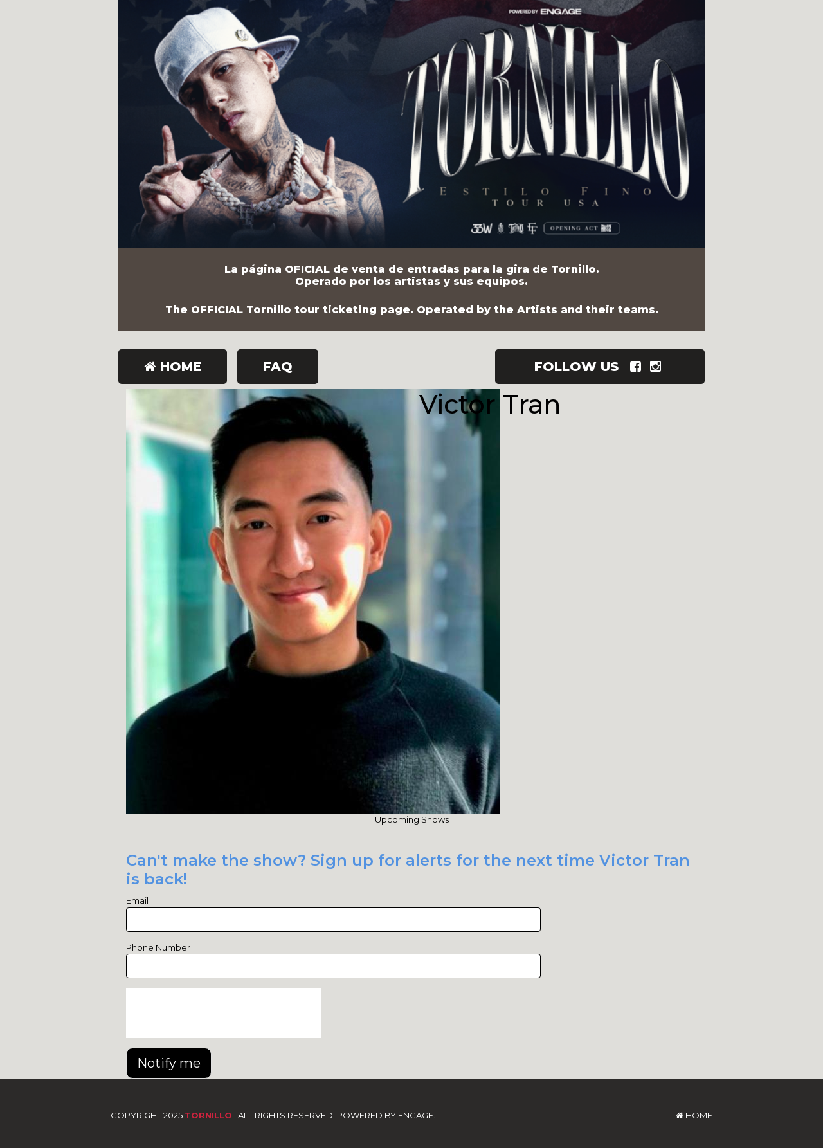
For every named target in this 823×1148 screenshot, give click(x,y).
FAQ (278, 366)
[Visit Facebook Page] (638, 366)
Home (172, 366)
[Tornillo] (411, 124)
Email (137, 900)
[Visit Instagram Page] (658, 366)
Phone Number (158, 947)
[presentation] (223, 1013)
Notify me (169, 1063)
